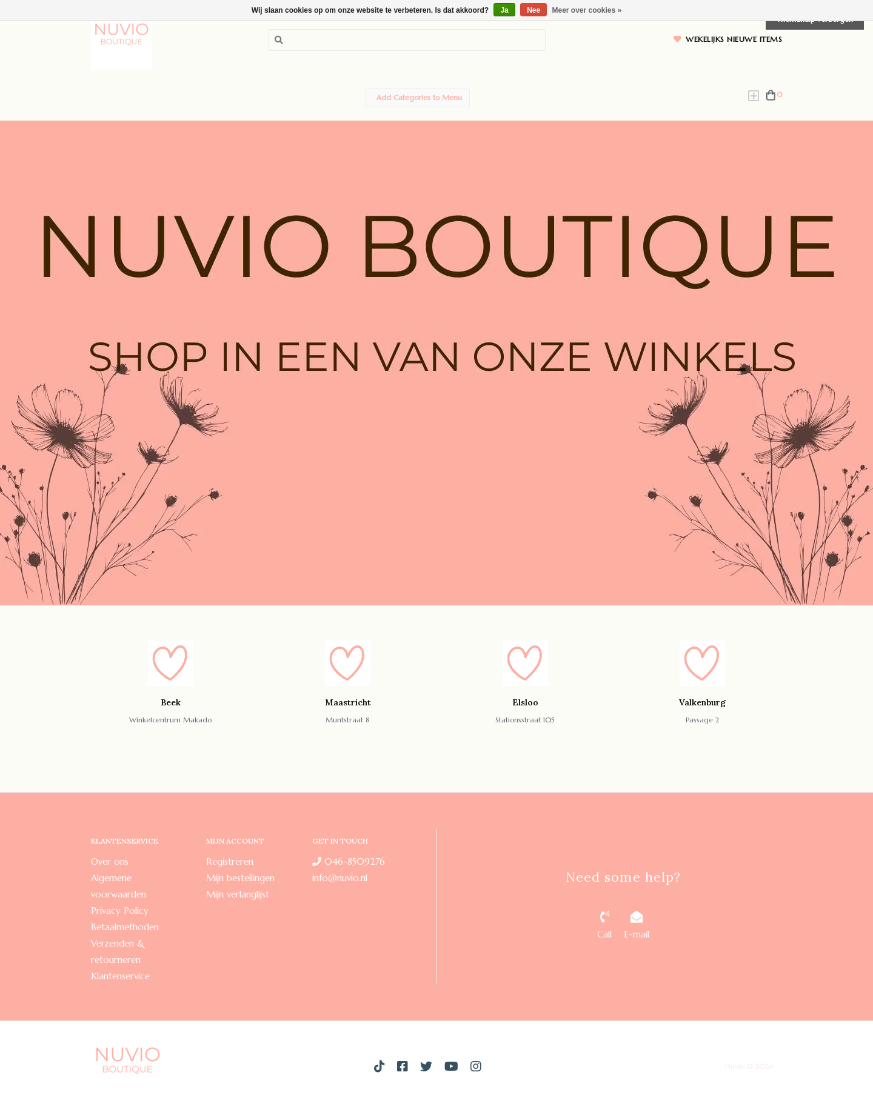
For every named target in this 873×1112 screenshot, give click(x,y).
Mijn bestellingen (240, 878)
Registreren (229, 861)
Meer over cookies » (587, 10)
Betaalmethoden (125, 927)
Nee (533, 10)
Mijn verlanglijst (237, 894)
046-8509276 (348, 861)
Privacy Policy (120, 910)
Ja (504, 10)
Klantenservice (120, 976)
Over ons (110, 861)
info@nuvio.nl (339, 878)
